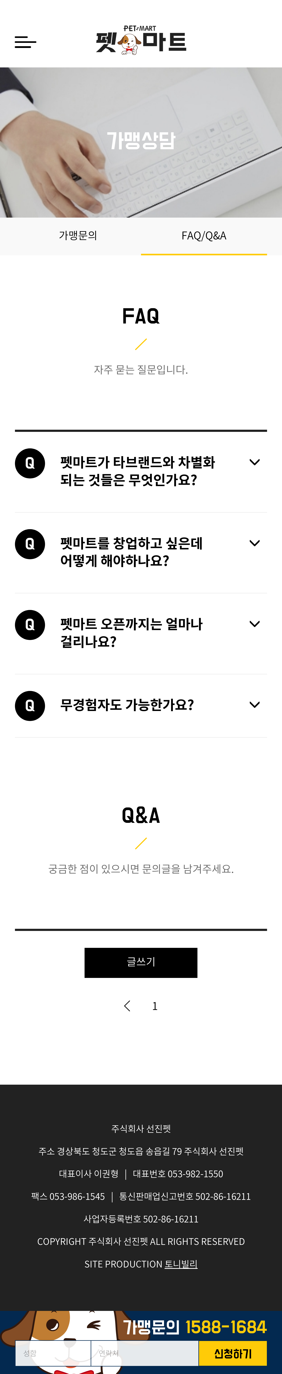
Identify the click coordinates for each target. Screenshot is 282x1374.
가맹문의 (78, 236)
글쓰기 (141, 963)
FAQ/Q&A (204, 236)
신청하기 (233, 1355)
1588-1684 (226, 1328)
